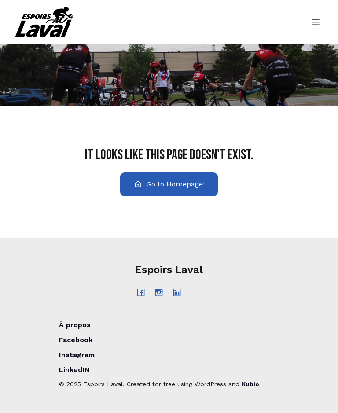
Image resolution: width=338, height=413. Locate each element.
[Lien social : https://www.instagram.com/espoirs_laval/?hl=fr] (162, 292)
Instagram (77, 355)
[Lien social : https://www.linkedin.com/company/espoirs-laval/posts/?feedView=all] (180, 292)
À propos (75, 325)
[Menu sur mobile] (315, 22)
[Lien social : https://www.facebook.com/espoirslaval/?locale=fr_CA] (144, 292)
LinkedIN (74, 369)
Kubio (250, 383)
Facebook (75, 340)
